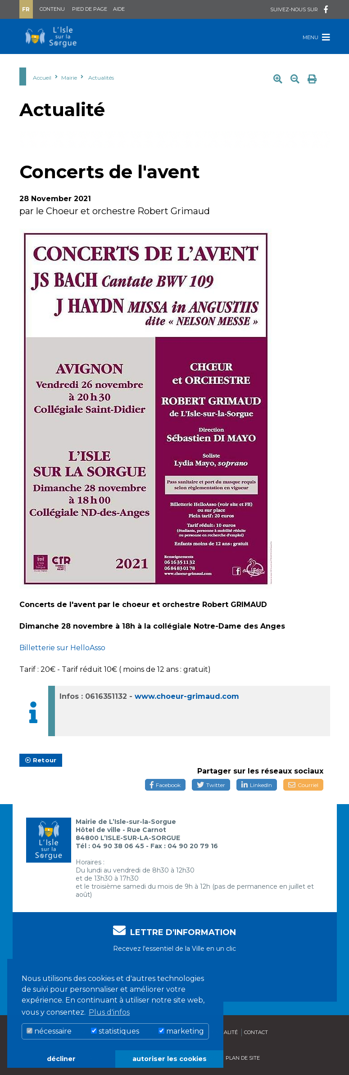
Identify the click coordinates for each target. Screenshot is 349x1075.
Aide (119, 9)
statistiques (115, 1031)
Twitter (211, 785)
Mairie (69, 77)
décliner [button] (61, 1059)
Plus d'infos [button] (109, 1012)
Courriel (303, 785)
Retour (41, 760)
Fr (26, 9)
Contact (256, 1032)
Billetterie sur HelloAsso (62, 647)
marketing (181, 1031)
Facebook (165, 785)
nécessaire (49, 1031)
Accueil (42, 77)
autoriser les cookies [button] (169, 1059)
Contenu (52, 9)
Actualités (101, 77)
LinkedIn (256, 785)
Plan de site (243, 1058)
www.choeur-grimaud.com (187, 696)
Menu (316, 37)
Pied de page (89, 9)
